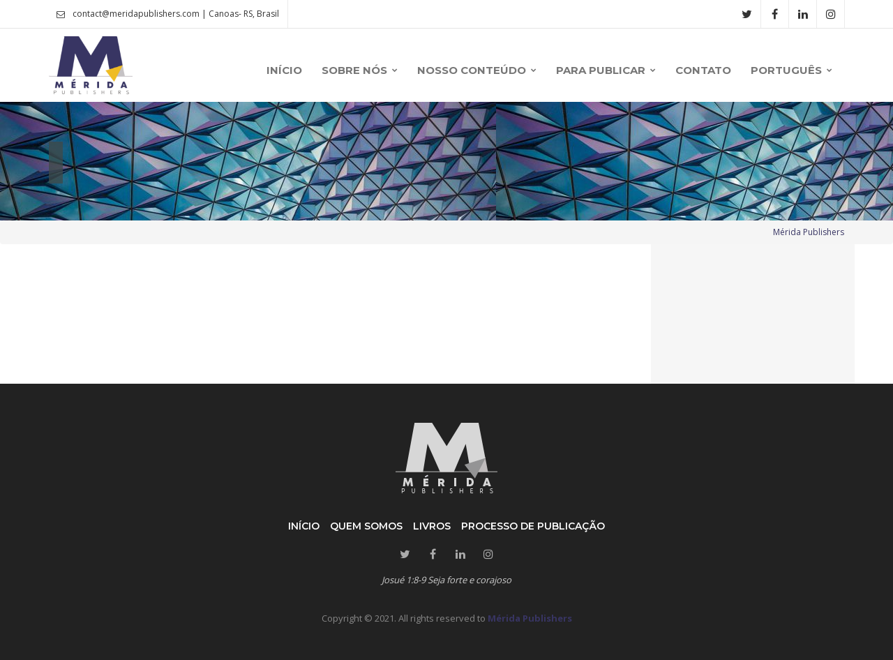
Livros (432, 526)
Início (304, 526)
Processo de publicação (533, 526)
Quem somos (366, 526)
